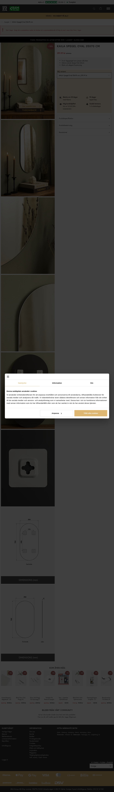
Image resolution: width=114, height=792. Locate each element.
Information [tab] (57, 383)
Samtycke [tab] (22, 383)
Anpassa (57, 413)
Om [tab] (91, 383)
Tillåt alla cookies (91, 413)
